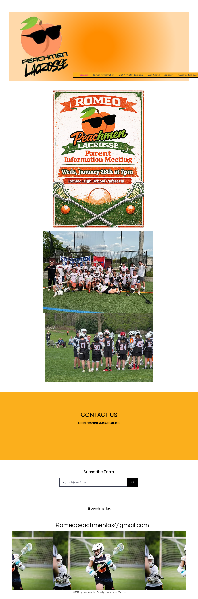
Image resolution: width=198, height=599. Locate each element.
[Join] (132, 482)
